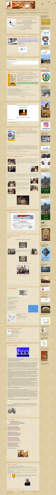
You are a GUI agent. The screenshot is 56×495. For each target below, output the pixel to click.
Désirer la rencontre (12, 464)
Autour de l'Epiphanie (12, 345)
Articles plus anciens (36, 491)
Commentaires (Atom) (12, 493)
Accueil (23, 491)
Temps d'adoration (11, 59)
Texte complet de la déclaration (21, 45)
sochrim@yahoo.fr (16, 338)
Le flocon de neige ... (12, 288)
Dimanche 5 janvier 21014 (13, 236)
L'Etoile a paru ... (11, 419)
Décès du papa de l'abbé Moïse (14, 328)
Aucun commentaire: (18, 67)
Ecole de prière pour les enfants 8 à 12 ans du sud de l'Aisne (21, 17)
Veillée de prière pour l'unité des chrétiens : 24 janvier (20, 72)
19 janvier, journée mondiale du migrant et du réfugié (19, 129)
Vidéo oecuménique (22, 96)
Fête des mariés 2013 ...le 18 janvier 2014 (17, 212)
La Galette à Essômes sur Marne (15, 156)
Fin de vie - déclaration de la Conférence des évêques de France (22, 36)
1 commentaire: (18, 99)
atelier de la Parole (11, 103)
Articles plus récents (10, 491)
